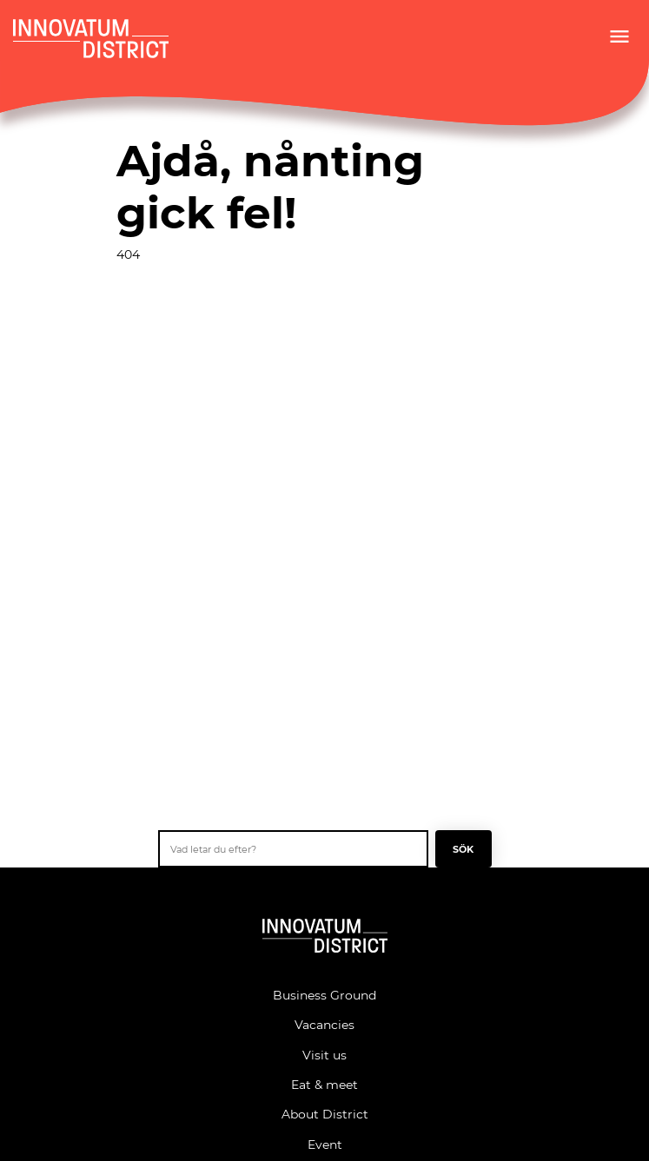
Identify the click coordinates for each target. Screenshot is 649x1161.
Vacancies (324, 1024)
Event (325, 1144)
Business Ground (324, 994)
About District (324, 1113)
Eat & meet (324, 1084)
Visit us (324, 1054)
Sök (463, 848)
